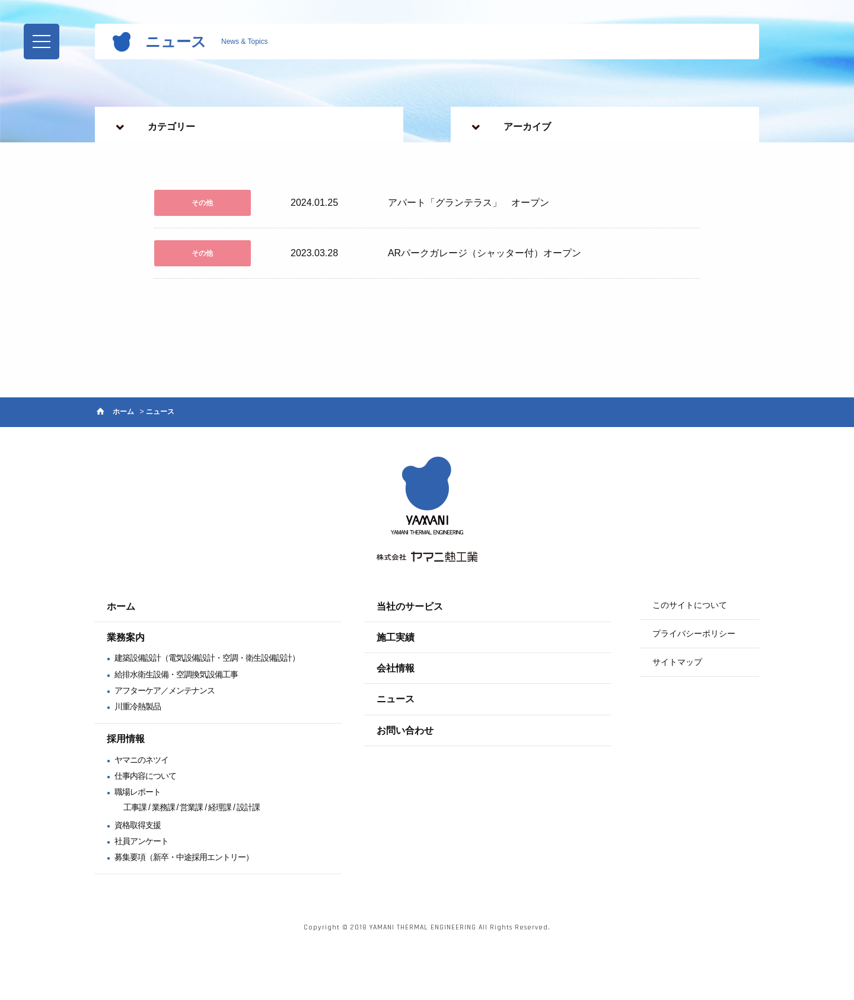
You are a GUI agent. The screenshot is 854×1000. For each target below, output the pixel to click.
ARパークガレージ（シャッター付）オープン (484, 254)
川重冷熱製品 (137, 707)
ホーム (123, 412)
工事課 (134, 808)
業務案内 (126, 638)
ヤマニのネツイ (141, 760)
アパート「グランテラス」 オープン (468, 203)
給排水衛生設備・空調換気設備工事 (176, 674)
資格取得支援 (137, 825)
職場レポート (137, 792)
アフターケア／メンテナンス (164, 691)
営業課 (191, 808)
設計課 (248, 808)
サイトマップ (677, 662)
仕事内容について (145, 776)
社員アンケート (141, 841)
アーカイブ (527, 127)
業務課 (163, 808)
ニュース (396, 700)
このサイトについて (689, 605)
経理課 (219, 808)
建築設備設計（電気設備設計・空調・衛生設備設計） (206, 658)
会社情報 (396, 669)
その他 (201, 203)
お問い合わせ (405, 731)
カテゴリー (171, 127)
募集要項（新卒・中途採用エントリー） (183, 857)
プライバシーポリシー (693, 634)
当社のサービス (410, 607)
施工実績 (396, 638)
